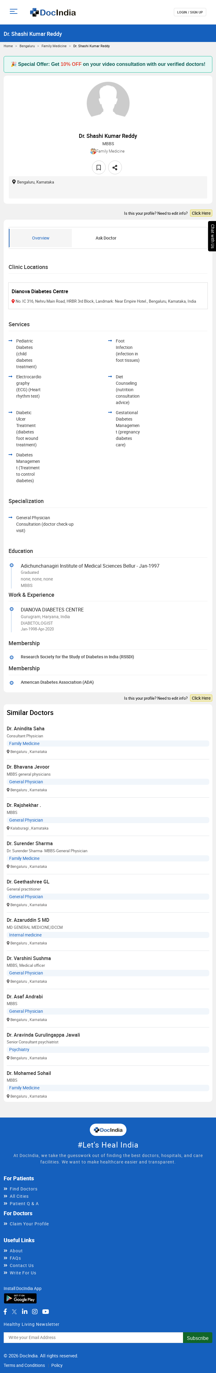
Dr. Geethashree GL (28, 881)
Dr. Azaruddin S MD (28, 920)
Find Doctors (24, 1189)
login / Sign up (190, 12)
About (16, 1251)
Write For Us (23, 1273)
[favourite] (99, 167)
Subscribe (197, 1338)
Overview (40, 238)
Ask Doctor (106, 238)
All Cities (19, 1196)
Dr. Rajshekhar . (24, 805)
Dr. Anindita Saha (26, 728)
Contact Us (22, 1265)
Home (8, 45)
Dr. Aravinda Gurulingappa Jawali (43, 1034)
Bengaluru (27, 45)
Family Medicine (54, 45)
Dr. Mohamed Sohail (29, 1073)
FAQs (15, 1258)
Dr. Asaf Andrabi (25, 996)
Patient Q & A (24, 1203)
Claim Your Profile (29, 1224)
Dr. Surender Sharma (30, 843)
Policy (57, 1365)
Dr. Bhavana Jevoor (28, 766)
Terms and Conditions (24, 1365)
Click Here (201, 213)
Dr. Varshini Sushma (29, 958)
